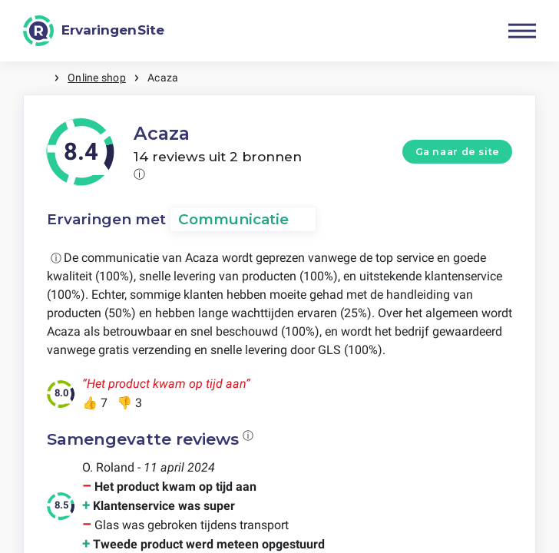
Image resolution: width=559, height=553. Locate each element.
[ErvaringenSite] (93, 30)
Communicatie (233, 219)
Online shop (97, 77)
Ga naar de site (457, 151)
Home (38, 78)
